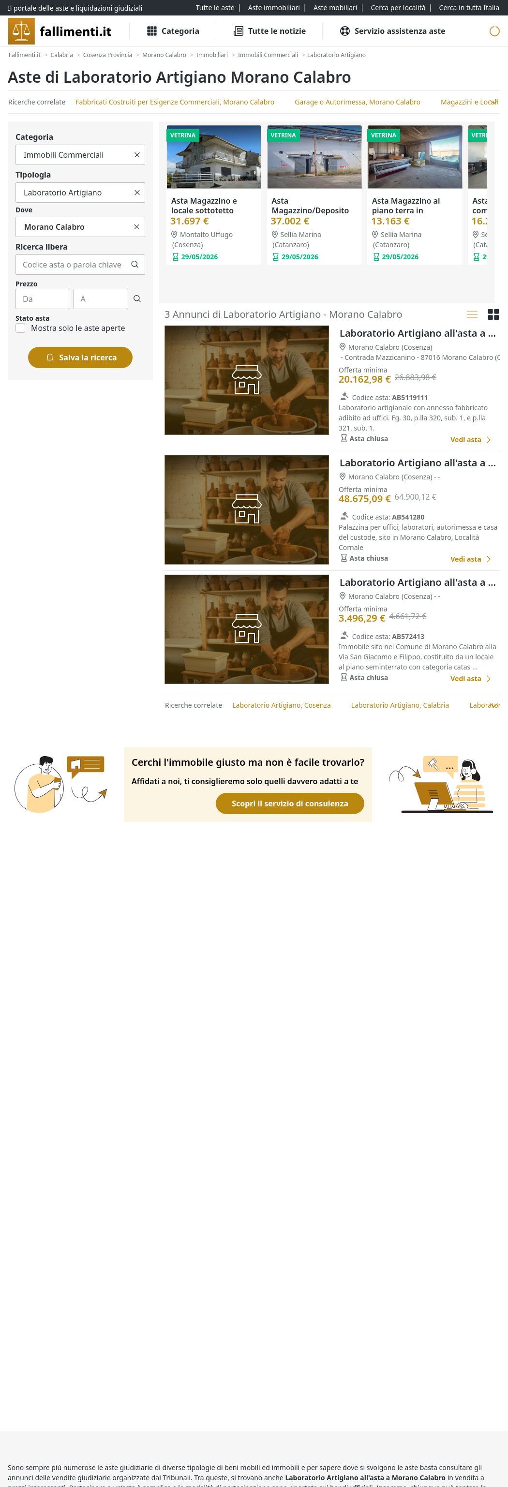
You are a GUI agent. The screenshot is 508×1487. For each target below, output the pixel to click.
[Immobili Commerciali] (268, 55)
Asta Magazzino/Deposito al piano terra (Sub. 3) (312, 210)
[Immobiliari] (212, 55)
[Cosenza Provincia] (107, 55)
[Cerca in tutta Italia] (469, 8)
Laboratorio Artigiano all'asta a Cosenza (420, 333)
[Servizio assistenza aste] (392, 31)
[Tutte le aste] (215, 8)
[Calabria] (62, 55)
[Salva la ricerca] (80, 357)
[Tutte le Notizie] (269, 31)
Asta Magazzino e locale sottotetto (204, 205)
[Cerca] (135, 264)
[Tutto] (80, 155)
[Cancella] (137, 155)
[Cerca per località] (398, 8)
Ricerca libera (41, 246)
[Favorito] (432, 439)
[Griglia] (493, 314)
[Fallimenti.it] (25, 55)
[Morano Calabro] (164, 55)
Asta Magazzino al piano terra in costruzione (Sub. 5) (409, 210)
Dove (23, 209)
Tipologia (33, 174)
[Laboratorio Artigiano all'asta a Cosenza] (471, 439)
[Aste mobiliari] (336, 8)
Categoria (34, 137)
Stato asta (32, 318)
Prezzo (26, 283)
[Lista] (472, 314)
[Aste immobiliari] (274, 8)
